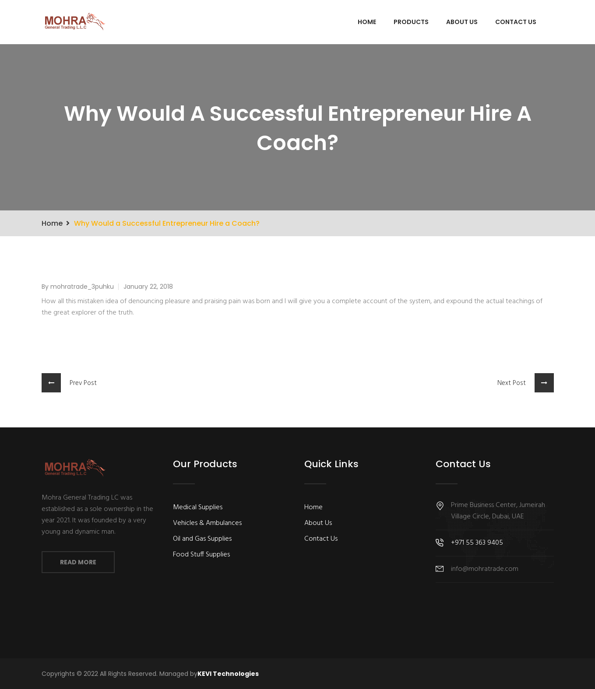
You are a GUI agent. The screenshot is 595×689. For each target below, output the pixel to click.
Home (367, 21)
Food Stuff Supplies (201, 554)
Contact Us (515, 21)
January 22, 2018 (148, 286)
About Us (462, 21)
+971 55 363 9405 (477, 543)
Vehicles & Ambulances (207, 523)
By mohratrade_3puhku (78, 286)
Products (411, 21)
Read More (78, 562)
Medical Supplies (197, 507)
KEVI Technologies (228, 673)
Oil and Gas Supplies (202, 539)
